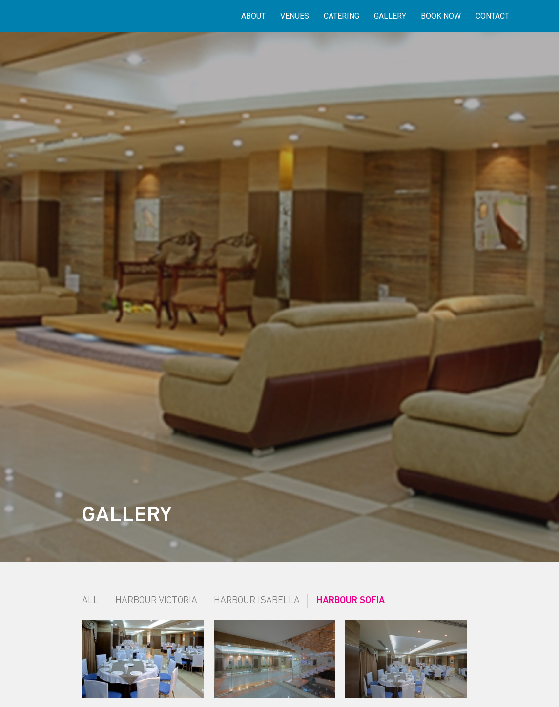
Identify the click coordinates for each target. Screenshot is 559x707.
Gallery (390, 15)
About (253, 15)
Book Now (441, 15)
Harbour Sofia (350, 601)
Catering (341, 15)
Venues (294, 15)
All (90, 601)
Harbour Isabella (257, 601)
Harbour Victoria (156, 601)
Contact (492, 15)
